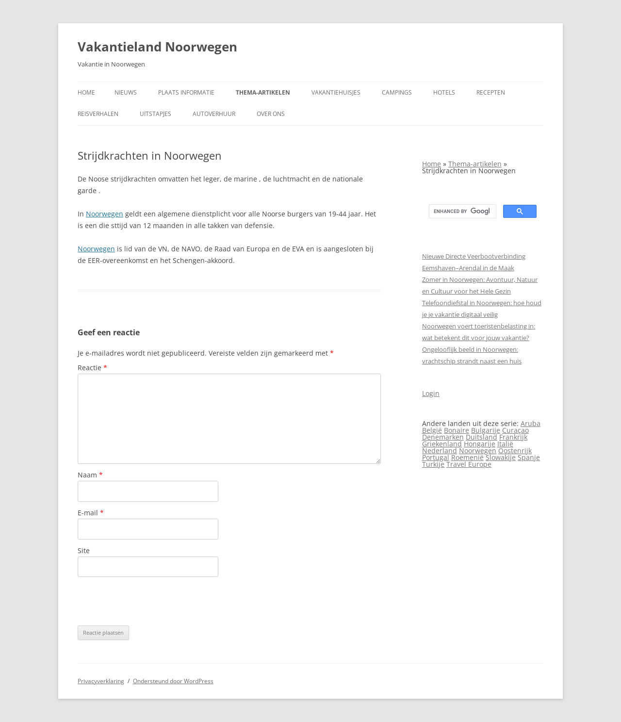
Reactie (92, 367)
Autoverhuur (214, 114)
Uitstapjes (155, 114)
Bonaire (456, 430)
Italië (505, 443)
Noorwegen (104, 213)
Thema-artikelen (263, 92)
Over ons (271, 114)
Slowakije (501, 457)
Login (431, 393)
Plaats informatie (186, 92)
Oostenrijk (515, 450)
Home (86, 92)
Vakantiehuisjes (335, 92)
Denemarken (443, 437)
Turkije (433, 464)
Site (84, 550)
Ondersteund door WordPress (173, 681)
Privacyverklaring (101, 681)
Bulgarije (485, 430)
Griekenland (442, 443)
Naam (90, 474)
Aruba (530, 423)
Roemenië (467, 457)
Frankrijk (513, 437)
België (432, 430)
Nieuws (125, 92)
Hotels (444, 92)
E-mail (91, 512)
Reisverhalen (98, 114)
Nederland (439, 450)
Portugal (435, 457)
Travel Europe (468, 464)
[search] (462, 211)
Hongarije (479, 443)
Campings (397, 92)
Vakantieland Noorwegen (157, 46)
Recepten (490, 92)
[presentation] (151, 601)
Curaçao (515, 430)
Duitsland (481, 437)
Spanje (529, 457)
